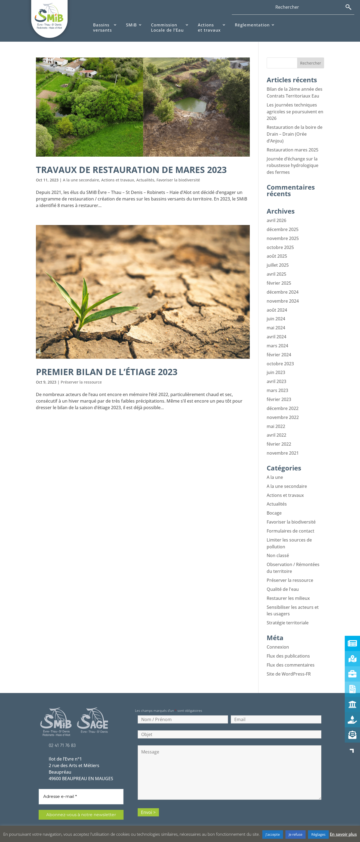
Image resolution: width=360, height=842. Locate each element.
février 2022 (279, 436)
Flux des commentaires (291, 651)
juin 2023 (276, 366)
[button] (352, 750)
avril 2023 (276, 375)
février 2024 (279, 348)
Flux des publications (288, 643)
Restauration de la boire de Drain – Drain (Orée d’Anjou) (294, 132)
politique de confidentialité (72, 818)
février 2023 (279, 392)
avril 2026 (276, 218)
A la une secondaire (81, 180)
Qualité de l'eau (283, 577)
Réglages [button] (318, 834)
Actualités (145, 180)
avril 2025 (276, 270)
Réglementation (252, 25)
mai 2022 (276, 418)
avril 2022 (276, 427)
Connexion (278, 634)
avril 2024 (276, 331)
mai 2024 (276, 322)
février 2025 (279, 279)
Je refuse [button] (295, 834)
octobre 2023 (280, 357)
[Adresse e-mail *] (81, 783)
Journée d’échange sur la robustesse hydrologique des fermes (292, 163)
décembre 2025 (283, 226)
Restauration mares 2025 (292, 148)
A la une (275, 468)
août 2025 (277, 253)
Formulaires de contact (290, 521)
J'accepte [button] (273, 834)
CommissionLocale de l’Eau (167, 27)
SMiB (131, 25)
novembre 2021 (283, 444)
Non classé (278, 545)
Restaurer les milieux (288, 586)
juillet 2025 (278, 261)
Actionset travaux (209, 27)
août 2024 (277, 305)
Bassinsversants (102, 27)
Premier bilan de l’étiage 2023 (110, 371)
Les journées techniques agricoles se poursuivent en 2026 (295, 110)
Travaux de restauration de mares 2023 (137, 169)
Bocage (274, 503)
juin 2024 (276, 314)
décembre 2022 (283, 401)
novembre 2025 (283, 235)
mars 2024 (277, 340)
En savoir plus (343, 834)
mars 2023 (277, 383)
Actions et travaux (117, 180)
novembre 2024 (283, 296)
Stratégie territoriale (288, 610)
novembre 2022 (283, 409)
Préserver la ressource (81, 382)
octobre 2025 (280, 244)
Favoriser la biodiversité (178, 180)
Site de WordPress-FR (289, 660)
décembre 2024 (283, 287)
